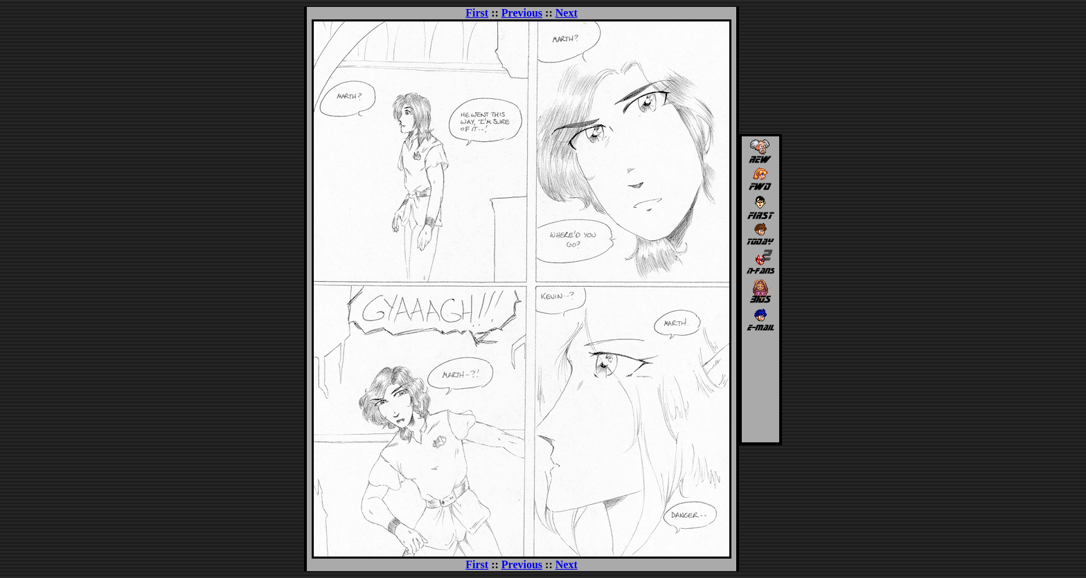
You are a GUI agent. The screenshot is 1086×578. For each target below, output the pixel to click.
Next (566, 13)
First (476, 13)
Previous (521, 13)
